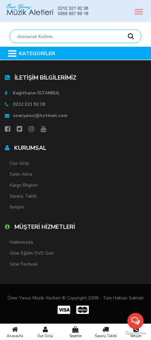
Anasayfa (15, 331)
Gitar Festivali (24, 264)
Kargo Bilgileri (24, 185)
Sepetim (76, 331)
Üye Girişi (45, 331)
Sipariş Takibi (105, 331)
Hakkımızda (21, 242)
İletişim (17, 207)
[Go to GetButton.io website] (135, 333)
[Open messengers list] (135, 321)
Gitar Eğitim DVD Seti (31, 253)
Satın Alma (21, 174)
